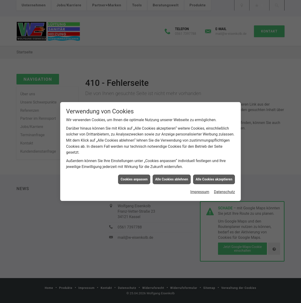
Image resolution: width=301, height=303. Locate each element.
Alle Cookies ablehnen (171, 178)
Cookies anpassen (134, 178)
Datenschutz (224, 191)
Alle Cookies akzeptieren (214, 178)
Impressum (199, 191)
